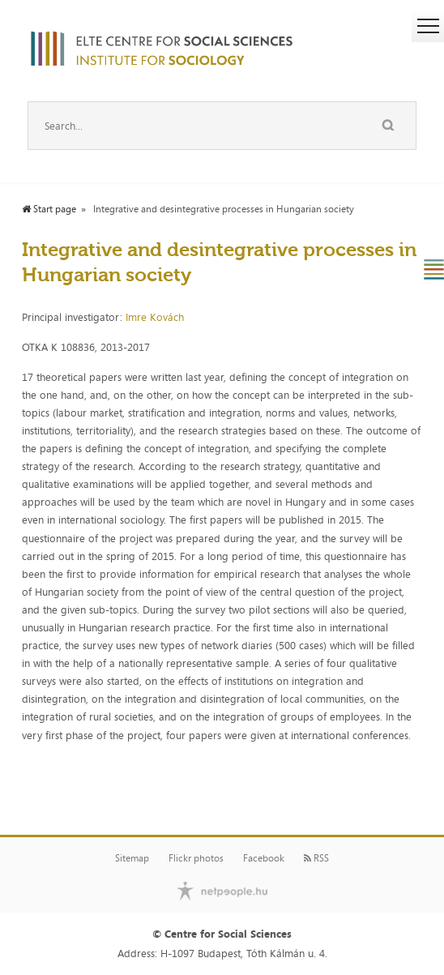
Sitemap (132, 858)
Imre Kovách (155, 317)
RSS (316, 858)
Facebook (263, 858)
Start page (49, 209)
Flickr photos (196, 858)
